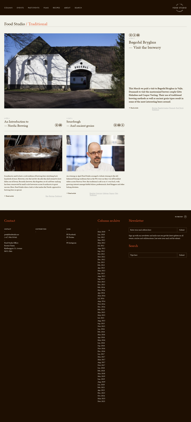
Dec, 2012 (101, 259)
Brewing (154, 108)
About (67, 7)
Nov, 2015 (101, 326)
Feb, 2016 (101, 332)
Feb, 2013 (101, 265)
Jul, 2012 (101, 245)
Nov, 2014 (101, 304)
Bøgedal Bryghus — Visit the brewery (145, 44)
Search (78, 7)
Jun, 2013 (101, 273)
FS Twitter (70, 237)
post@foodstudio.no (11, 234)
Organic (111, 193)
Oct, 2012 (101, 254)
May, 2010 (101, 231)
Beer (47, 196)
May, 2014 (101, 295)
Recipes (56, 7)
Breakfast (93, 193)
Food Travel (179, 108)
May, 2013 (101, 270)
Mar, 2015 (101, 312)
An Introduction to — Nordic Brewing (16, 123)
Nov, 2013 (101, 281)
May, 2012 (101, 243)
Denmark (172, 108)
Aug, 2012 (101, 248)
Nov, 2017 (101, 365)
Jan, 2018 (101, 368)
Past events (33, 7)
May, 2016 (101, 340)
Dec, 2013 (101, 284)
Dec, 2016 (101, 351)
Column (8, 7)
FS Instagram (71, 243)
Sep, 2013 (101, 279)
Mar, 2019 (101, 376)
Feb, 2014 (101, 287)
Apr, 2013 (101, 268)
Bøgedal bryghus (163, 108)
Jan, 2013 (101, 262)
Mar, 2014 (101, 290)
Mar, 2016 (101, 334)
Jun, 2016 (101, 343)
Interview (99, 193)
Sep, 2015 (101, 323)
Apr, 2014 (101, 293)
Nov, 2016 (101, 348)
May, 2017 (101, 359)
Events (20, 7)
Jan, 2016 (101, 329)
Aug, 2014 (101, 301)
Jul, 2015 (101, 318)
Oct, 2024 (101, 395)
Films (46, 7)
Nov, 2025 (101, 401)
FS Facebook (71, 234)
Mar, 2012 (101, 240)
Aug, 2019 (101, 382)
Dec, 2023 (101, 393)
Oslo (116, 193)
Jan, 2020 (101, 384)
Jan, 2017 (101, 354)
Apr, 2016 (101, 337)
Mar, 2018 (101, 373)
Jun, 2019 (101, 379)
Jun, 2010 (101, 234)
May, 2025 (101, 398)
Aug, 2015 (101, 320)
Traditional (155, 110)
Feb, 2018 (101, 370)
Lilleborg (105, 193)
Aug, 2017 (101, 362)
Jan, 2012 (101, 237)
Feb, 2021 (101, 387)
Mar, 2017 (101, 357)
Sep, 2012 (101, 251)
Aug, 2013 (101, 276)
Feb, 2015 (101, 309)
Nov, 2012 (101, 256)
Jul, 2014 (101, 298)
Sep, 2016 (101, 345)
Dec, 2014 (101, 307)
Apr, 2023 (101, 390)
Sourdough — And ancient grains (80, 123)
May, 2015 (101, 315)
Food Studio (180, 7)
